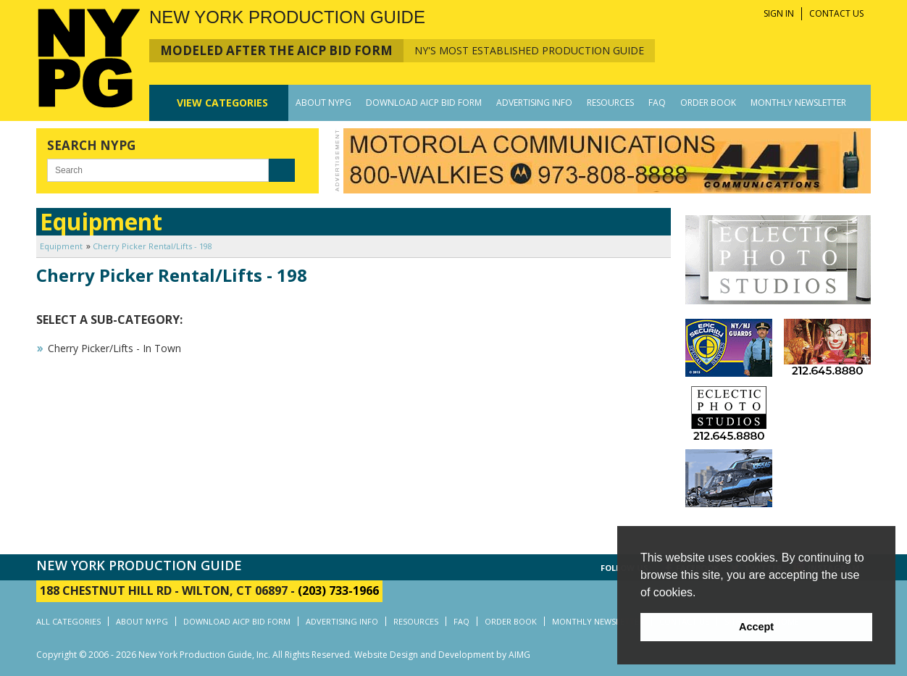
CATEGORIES (222, 102)
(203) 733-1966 (338, 590)
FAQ (657, 102)
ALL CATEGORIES (68, 621)
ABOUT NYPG (323, 102)
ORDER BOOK (708, 102)
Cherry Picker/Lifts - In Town (114, 348)
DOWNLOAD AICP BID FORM (424, 102)
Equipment (61, 246)
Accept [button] (756, 627)
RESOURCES (610, 102)
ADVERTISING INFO (534, 102)
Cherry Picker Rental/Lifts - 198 (152, 246)
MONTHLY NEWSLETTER (798, 102)
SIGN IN (779, 13)
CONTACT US (836, 13)
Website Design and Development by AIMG (442, 654)
